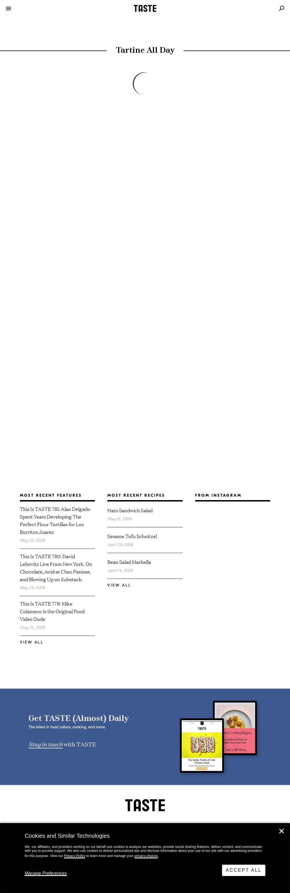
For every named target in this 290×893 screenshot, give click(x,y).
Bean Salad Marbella (129, 561)
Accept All (244, 870)
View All (32, 642)
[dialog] (145, 858)
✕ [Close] (281, 831)
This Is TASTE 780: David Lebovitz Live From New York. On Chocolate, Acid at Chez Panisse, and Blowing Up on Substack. (56, 568)
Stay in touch (46, 744)
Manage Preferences (46, 873)
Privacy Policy (74, 856)
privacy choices (146, 856)
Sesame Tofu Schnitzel (132, 535)
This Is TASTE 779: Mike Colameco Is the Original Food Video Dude (52, 611)
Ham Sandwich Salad (130, 510)
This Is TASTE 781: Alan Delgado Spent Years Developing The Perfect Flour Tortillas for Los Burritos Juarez (55, 520)
